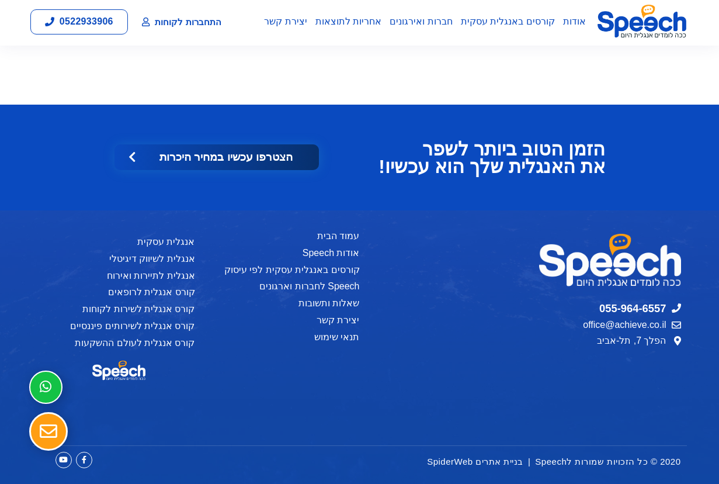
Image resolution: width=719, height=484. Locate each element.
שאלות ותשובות (328, 303)
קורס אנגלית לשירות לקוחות (138, 309)
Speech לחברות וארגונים (309, 286)
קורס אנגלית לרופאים (151, 292)
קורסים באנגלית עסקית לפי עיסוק (292, 270)
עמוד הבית (338, 236)
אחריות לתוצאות (348, 21)
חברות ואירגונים (421, 21)
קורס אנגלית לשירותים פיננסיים (132, 326)
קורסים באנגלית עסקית (508, 21)
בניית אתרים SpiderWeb (475, 461)
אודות (574, 21)
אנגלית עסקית (165, 242)
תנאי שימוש (336, 337)
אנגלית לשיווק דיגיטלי (152, 259)
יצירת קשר (285, 21)
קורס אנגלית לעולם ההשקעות (134, 343)
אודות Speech (331, 253)
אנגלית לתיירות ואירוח (151, 276)
